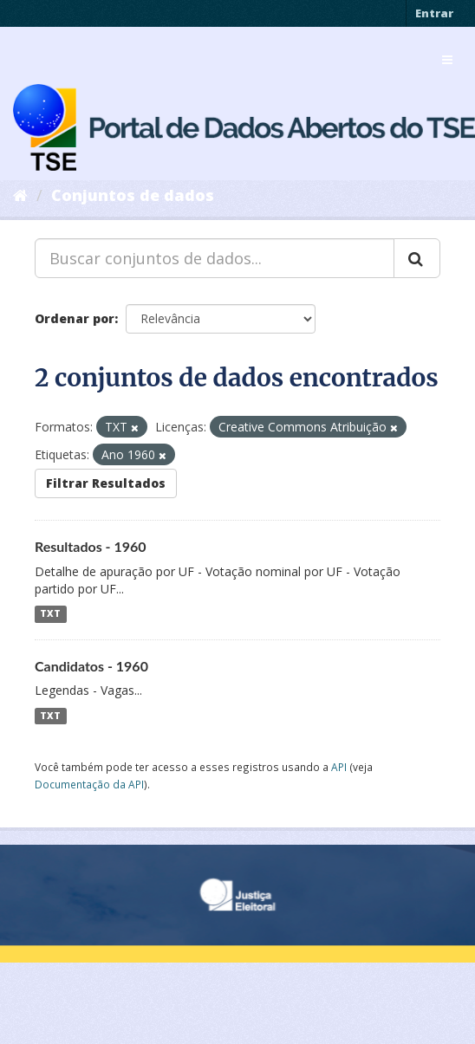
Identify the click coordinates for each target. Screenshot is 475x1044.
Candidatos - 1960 (91, 666)
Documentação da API (89, 784)
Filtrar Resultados (106, 483)
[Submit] (417, 258)
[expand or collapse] (447, 59)
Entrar (434, 13)
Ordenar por (74, 318)
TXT (50, 614)
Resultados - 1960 (90, 546)
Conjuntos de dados (132, 195)
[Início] (20, 195)
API (339, 767)
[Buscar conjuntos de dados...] (214, 258)
